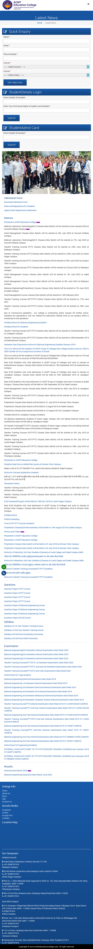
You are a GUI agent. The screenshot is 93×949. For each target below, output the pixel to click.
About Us (6, 793)
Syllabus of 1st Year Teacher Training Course (23, 626)
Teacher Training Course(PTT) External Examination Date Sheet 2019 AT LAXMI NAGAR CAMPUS (46, 703)
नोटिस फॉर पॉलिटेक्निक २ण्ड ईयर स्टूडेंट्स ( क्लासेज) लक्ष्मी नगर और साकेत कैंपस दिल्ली (34, 564)
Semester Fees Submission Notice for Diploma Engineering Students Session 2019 (39, 344)
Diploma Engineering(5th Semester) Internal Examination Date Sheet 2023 (36, 650)
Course (7, 62)
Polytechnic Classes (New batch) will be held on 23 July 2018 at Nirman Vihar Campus (41, 544)
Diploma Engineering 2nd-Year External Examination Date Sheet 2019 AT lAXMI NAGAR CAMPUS (46, 715)
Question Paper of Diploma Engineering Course (24, 605)
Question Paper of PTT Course (17, 597)
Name (6, 36)
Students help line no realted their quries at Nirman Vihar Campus (32, 464)
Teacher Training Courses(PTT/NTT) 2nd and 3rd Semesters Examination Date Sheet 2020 (43, 666)
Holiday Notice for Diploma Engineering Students (25, 322)
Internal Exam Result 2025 (15, 770)
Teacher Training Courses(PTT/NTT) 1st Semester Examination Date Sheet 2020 (38, 662)
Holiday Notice (10, 515)
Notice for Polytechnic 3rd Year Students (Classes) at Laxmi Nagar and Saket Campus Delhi (43, 552)
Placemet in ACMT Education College (20, 222)
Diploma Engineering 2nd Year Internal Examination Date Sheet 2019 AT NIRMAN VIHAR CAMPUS (46, 737)
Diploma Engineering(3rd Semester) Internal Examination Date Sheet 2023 (36, 654)
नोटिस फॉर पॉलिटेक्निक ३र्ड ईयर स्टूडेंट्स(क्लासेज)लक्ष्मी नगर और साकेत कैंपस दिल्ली (33, 556)
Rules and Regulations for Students (19, 206)
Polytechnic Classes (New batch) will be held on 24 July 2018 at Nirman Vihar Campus (41, 548)
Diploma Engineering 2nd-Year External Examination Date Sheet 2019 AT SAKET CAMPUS (43, 726)
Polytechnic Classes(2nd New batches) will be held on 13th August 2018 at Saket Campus (43, 527)
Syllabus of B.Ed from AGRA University (21, 638)
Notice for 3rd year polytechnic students (21, 472)
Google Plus (7, 815)
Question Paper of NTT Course (17, 589)
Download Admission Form (16, 202)
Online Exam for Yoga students (17, 675)
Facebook (6, 810)
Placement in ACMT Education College (20, 460)
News (4, 796)
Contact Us (7, 801)
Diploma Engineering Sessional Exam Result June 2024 (28, 774)
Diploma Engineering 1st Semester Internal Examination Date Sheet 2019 (35, 683)
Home (39, 22)
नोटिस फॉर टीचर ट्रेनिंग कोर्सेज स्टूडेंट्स (17, 573)
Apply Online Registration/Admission (20, 210)
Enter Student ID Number (14, 97)
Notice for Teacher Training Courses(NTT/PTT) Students (28, 568)
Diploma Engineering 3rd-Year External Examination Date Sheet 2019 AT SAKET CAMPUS (42, 741)
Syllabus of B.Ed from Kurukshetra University (23, 634)
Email (6, 45)
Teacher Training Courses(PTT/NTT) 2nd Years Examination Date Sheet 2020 (37, 670)
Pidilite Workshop (11, 519)
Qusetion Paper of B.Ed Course (17, 617)
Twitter (5, 812)
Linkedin (6, 818)
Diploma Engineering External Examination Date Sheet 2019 (30, 679)
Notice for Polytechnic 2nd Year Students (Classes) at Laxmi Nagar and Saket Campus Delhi (44, 560)
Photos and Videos (12, 531)
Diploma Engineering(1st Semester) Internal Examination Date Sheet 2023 (36, 658)
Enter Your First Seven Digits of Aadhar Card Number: (26, 106)
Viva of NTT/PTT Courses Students (19, 523)
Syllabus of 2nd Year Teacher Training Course (24, 630)
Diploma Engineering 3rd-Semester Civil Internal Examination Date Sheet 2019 (38, 691)
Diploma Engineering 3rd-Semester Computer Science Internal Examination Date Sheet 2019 (44, 699)
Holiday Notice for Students (16, 326)
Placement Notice (11, 483)
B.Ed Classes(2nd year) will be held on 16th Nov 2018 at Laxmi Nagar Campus (38, 501)
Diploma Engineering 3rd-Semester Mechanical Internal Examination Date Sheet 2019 (41, 695)
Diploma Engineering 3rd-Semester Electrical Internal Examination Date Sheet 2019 (40, 687)
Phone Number (10, 54)
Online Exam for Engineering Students (20, 745)
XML (4, 799)
